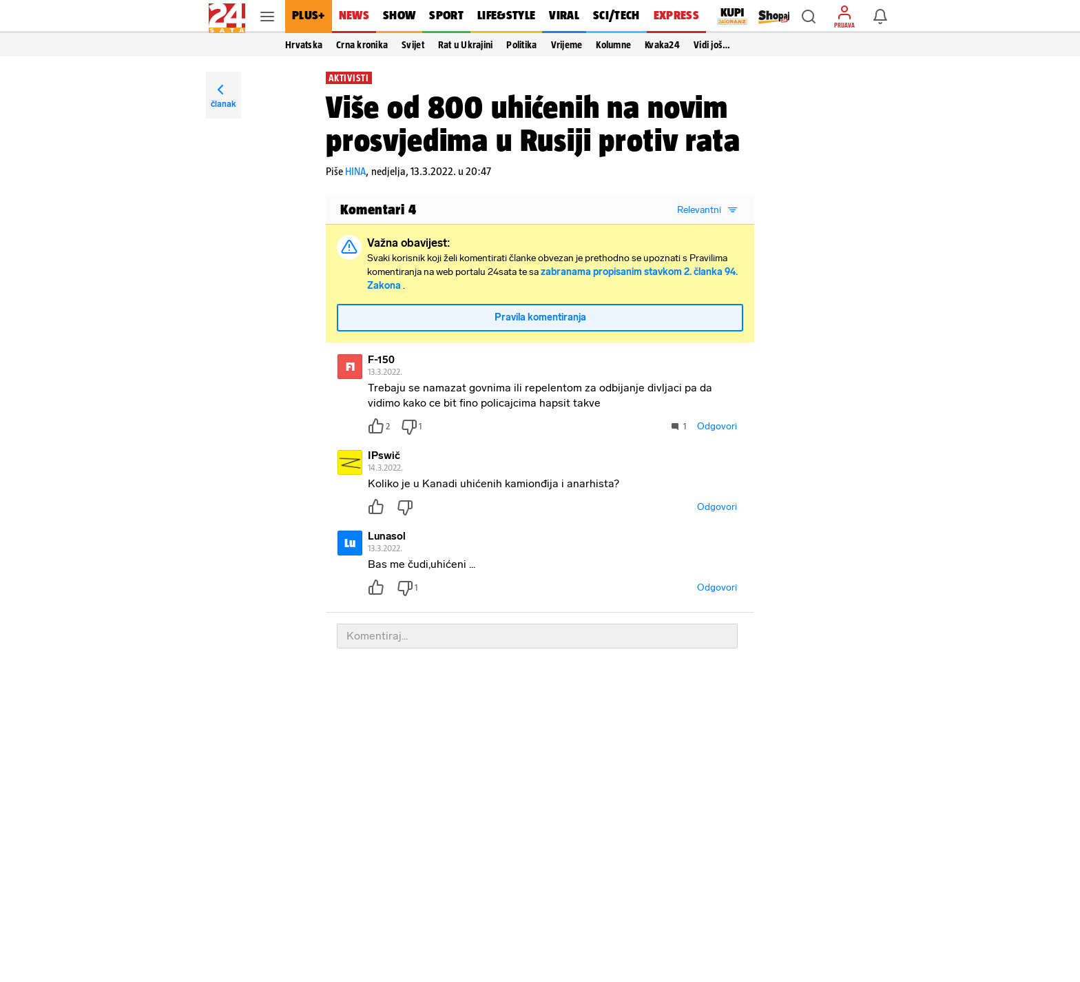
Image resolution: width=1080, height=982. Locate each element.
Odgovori (717, 432)
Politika (521, 44)
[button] (808, 16)
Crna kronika (362, 44)
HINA (355, 171)
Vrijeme (567, 44)
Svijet (413, 44)
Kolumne (613, 44)
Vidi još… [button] (712, 44)
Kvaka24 (662, 44)
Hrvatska (303, 44)
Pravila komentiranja (540, 323)
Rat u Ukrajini (465, 44)
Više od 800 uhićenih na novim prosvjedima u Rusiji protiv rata (533, 123)
